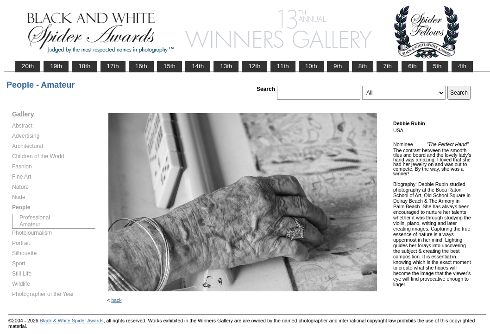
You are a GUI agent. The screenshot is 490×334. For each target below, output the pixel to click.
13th (226, 66)
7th (387, 66)
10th (311, 66)
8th (362, 66)
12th (254, 66)
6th (412, 66)
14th (198, 66)
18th (84, 66)
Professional (34, 217)
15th (169, 66)
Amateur (29, 224)
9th (337, 66)
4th (462, 66)
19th (56, 66)
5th (437, 66)
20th (28, 66)
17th (113, 66)
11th (283, 66)
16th (141, 66)
